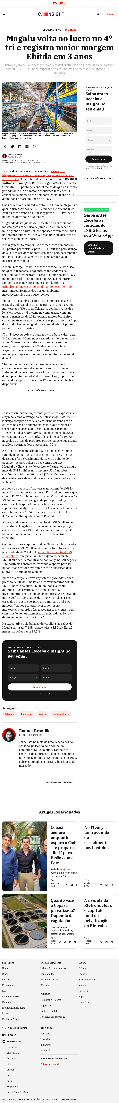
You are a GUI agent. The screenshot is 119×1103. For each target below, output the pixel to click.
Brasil (5, 974)
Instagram (45, 1044)
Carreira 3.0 (13, 1052)
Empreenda (13, 1086)
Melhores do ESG (49, 1011)
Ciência (82, 968)
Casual (82, 962)
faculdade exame (17, 1028)
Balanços (9, 714)
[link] (12, 146)
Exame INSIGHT (10, 996)
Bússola (44, 985)
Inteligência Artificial (13, 1007)
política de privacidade (65, 1099)
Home (5, 968)
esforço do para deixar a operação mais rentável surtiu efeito (38, 175)
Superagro (46, 1005)
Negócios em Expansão (52, 1016)
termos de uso (25, 1099)
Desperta (11, 1058)
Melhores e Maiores (50, 999)
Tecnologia (84, 1002)
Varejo (42, 714)
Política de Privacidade (49, 694)
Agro (9, 1080)
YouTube (45, 1033)
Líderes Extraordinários (53, 968)
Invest (5, 1013)
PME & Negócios (10, 1019)
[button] (4, 14)
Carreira (6, 979)
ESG (4, 990)
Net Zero (83, 990)
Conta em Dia (47, 974)
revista (11, 1034)
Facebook (45, 1050)
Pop (81, 996)
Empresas (26, 714)
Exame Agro (8, 1002)
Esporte (83, 974)
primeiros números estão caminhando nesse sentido (37, 287)
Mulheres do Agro (49, 979)
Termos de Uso (32, 694)
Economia (7, 985)
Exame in (12, 1047)
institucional (9, 1099)
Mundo (82, 985)
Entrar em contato (50, 1064)
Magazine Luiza (61, 714)
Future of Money (87, 979)
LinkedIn (45, 1039)
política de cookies (43, 1099)
